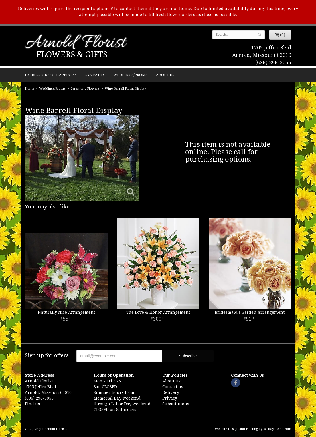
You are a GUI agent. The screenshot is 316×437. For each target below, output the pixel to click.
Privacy (169, 398)
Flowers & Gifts (71, 54)
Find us (32, 404)
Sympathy (95, 75)
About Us (165, 75)
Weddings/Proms (130, 75)
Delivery (170, 392)
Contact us (172, 386)
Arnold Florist (75, 43)
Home (29, 88)
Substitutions (175, 404)
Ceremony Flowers (85, 88)
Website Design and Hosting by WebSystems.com (253, 429)
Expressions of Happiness (51, 75)
